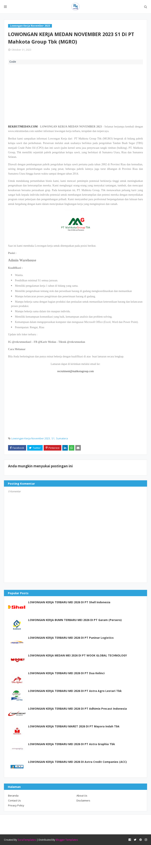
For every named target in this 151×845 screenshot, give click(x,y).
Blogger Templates (67, 839)
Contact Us (14, 800)
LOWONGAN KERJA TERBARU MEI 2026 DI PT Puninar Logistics (71, 638)
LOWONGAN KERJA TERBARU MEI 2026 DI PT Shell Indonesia (69, 602)
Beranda (13, 795)
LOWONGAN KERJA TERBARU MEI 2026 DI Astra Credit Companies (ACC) (77, 762)
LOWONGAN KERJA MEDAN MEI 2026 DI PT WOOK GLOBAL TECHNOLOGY (77, 655)
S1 (53, 438)
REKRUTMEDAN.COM (23, 126)
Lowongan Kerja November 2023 (30, 438)
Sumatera (62, 438)
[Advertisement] (75, 94)
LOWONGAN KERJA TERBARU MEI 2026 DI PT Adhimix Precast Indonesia (77, 708)
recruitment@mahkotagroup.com (75, 371)
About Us (81, 795)
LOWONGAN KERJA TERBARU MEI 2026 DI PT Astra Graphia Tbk (71, 744)
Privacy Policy (16, 805)
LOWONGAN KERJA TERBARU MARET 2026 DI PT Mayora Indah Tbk (74, 726)
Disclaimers (83, 800)
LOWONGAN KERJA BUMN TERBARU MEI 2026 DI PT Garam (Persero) (75, 620)
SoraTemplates (27, 839)
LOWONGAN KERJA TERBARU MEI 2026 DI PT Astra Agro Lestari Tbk (75, 691)
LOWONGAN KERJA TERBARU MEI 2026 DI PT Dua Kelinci (66, 673)
